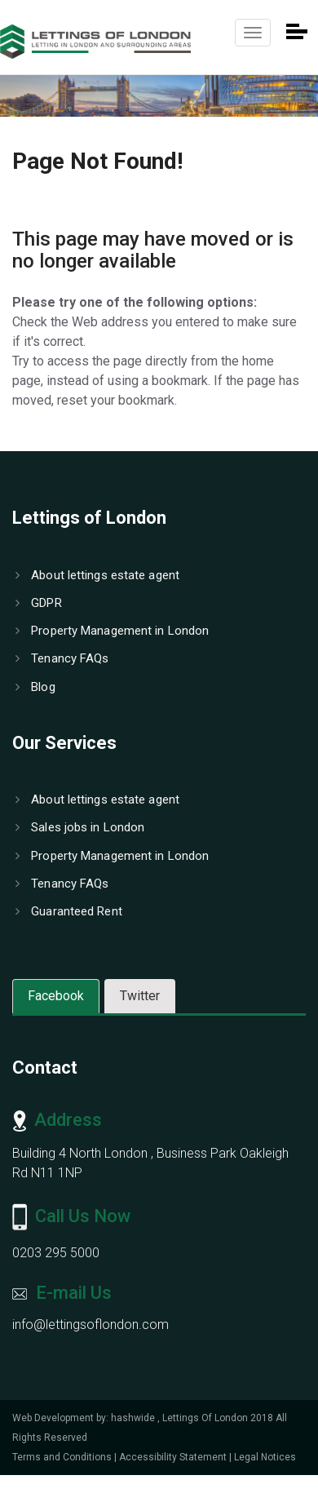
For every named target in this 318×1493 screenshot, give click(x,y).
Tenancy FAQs (61, 658)
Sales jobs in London (79, 827)
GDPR (38, 603)
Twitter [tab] (140, 995)
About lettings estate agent (97, 575)
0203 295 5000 (55, 1252)
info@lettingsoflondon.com (90, 1324)
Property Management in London (112, 630)
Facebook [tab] (56, 995)
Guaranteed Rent (68, 911)
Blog (35, 687)
